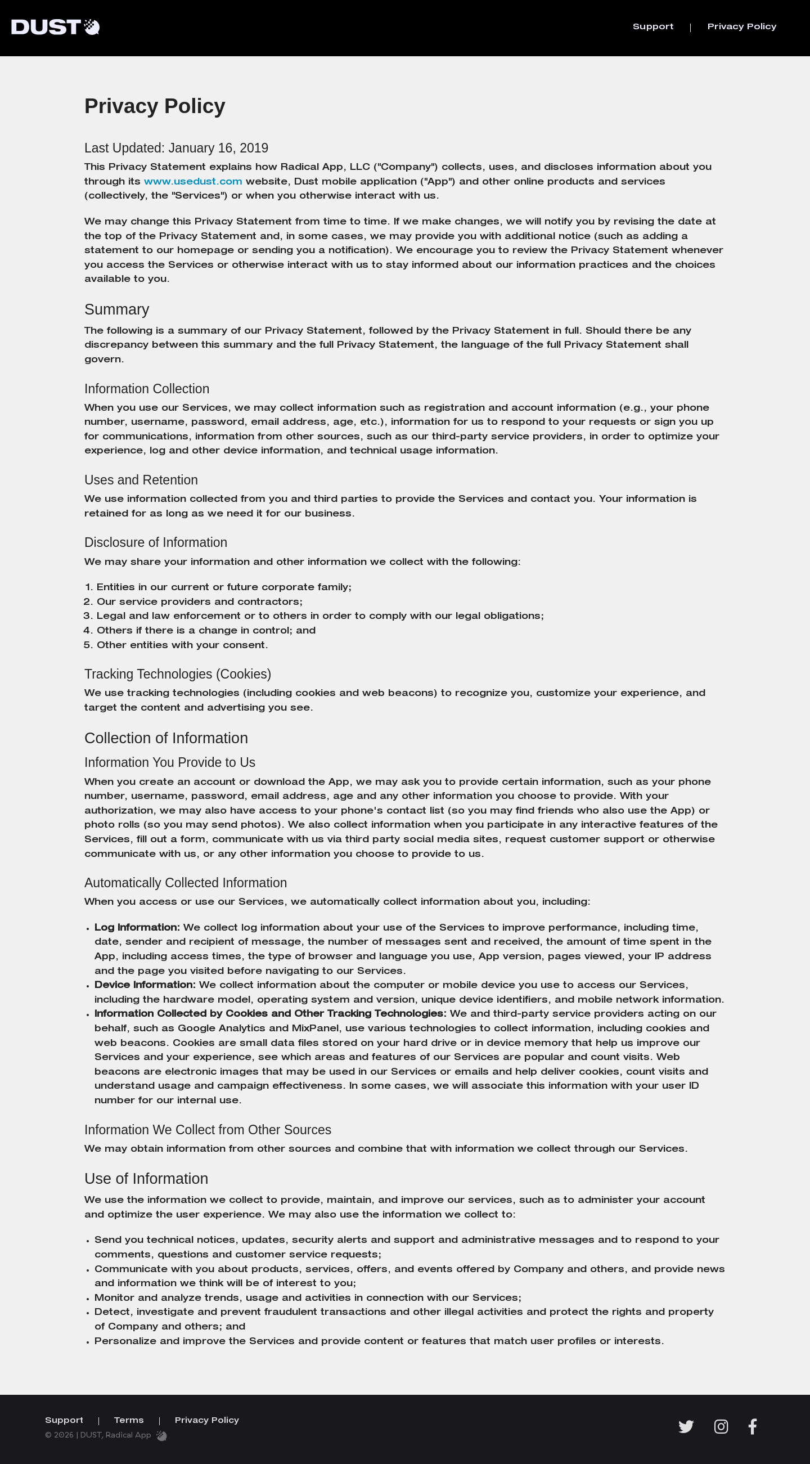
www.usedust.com (193, 182)
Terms (129, 1421)
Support (653, 27)
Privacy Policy (742, 27)
